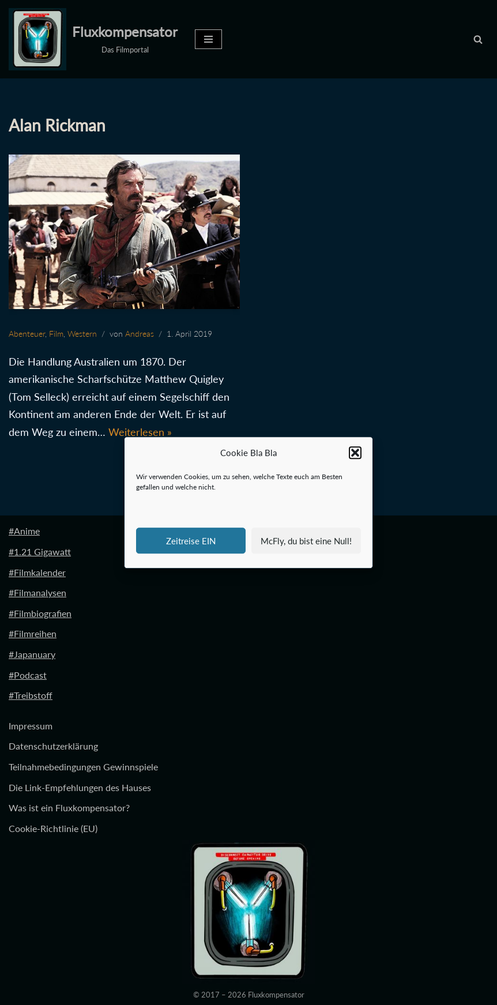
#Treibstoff (30, 695)
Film (56, 333)
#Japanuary (32, 654)
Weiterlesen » (140, 432)
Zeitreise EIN (191, 541)
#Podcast (28, 674)
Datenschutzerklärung (53, 746)
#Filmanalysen (37, 593)
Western (82, 333)
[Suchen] (478, 39)
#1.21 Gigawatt (40, 551)
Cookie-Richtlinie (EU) (53, 828)
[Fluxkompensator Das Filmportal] (93, 39)
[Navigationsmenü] (208, 39)
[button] (355, 453)
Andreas (139, 333)
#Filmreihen (33, 633)
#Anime (24, 531)
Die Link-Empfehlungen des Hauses (80, 787)
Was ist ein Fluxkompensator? (69, 807)
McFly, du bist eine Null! (306, 541)
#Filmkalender (37, 572)
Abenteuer (27, 333)
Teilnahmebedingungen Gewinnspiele (83, 766)
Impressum (30, 725)
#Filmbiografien (40, 613)
